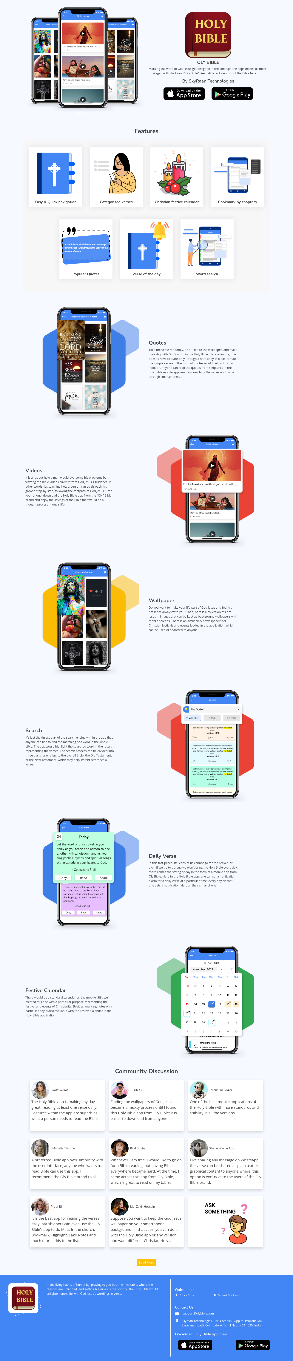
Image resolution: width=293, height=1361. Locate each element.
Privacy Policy (187, 1295)
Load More (146, 1262)
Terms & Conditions (228, 1295)
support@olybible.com (194, 1313)
